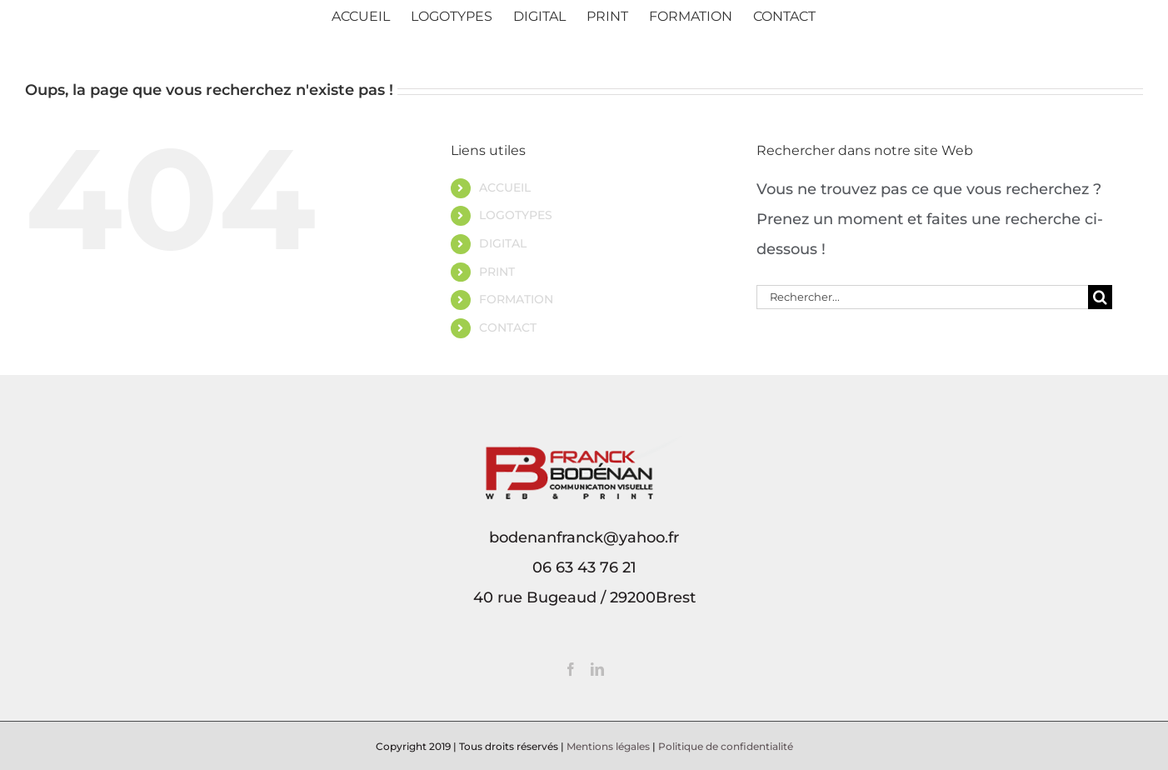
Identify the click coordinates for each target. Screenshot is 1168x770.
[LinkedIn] (597, 669)
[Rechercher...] (922, 297)
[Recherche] (1100, 297)
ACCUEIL (505, 187)
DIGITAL (503, 243)
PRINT (497, 271)
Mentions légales (608, 746)
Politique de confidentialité (725, 746)
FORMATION (516, 299)
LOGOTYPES (515, 215)
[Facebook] (570, 669)
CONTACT (508, 327)
